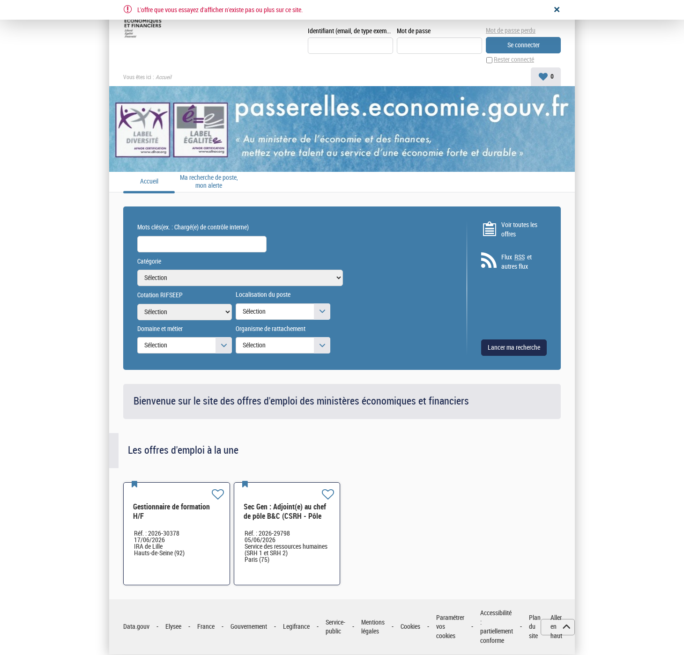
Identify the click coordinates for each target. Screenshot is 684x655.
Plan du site (535, 627)
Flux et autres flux (516, 262)
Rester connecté (514, 60)
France (206, 627)
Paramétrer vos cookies (450, 627)
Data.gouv (136, 627)
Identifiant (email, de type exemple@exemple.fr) (350, 31)
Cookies (410, 627)
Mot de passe (414, 31)
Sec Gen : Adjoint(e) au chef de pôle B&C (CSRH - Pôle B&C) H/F (285, 516)
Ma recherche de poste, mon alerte (209, 182)
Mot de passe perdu (510, 31)
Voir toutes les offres (519, 229)
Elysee (173, 627)
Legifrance (296, 627)
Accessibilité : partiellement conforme (496, 627)
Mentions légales (373, 627)
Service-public (335, 627)
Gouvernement (248, 627)
